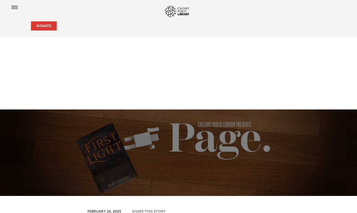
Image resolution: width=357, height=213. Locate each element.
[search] (25, 26)
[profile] (18, 26)
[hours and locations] (11, 26)
